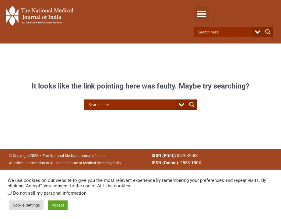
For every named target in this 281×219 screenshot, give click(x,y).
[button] (201, 14)
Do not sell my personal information (49, 193)
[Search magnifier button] (268, 32)
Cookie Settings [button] (26, 205)
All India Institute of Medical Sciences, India (85, 163)
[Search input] (224, 32)
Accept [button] (58, 205)
